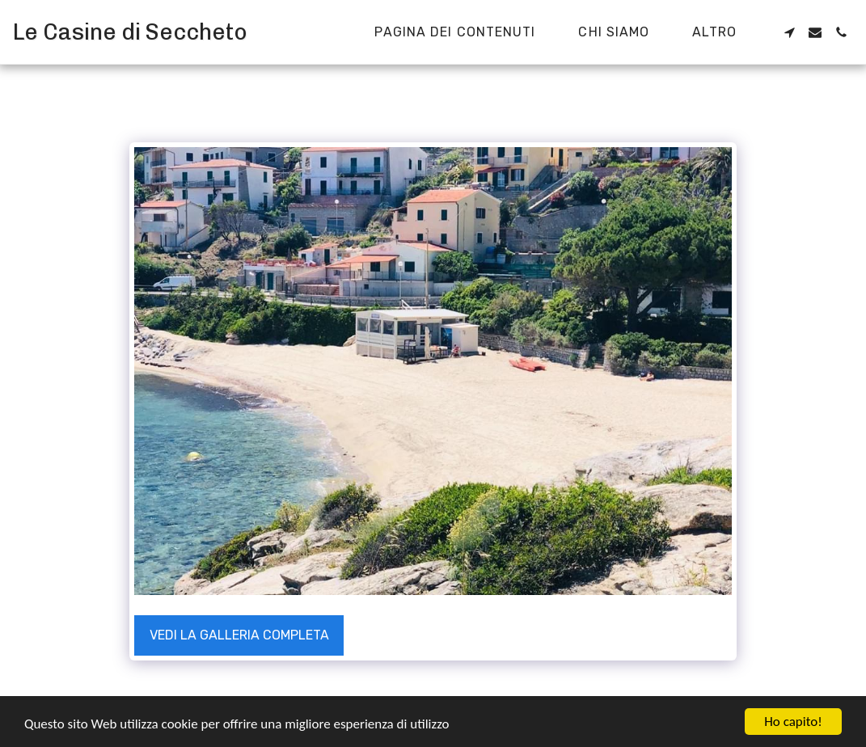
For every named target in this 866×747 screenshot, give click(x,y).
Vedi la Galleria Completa (239, 635)
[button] (789, 32)
